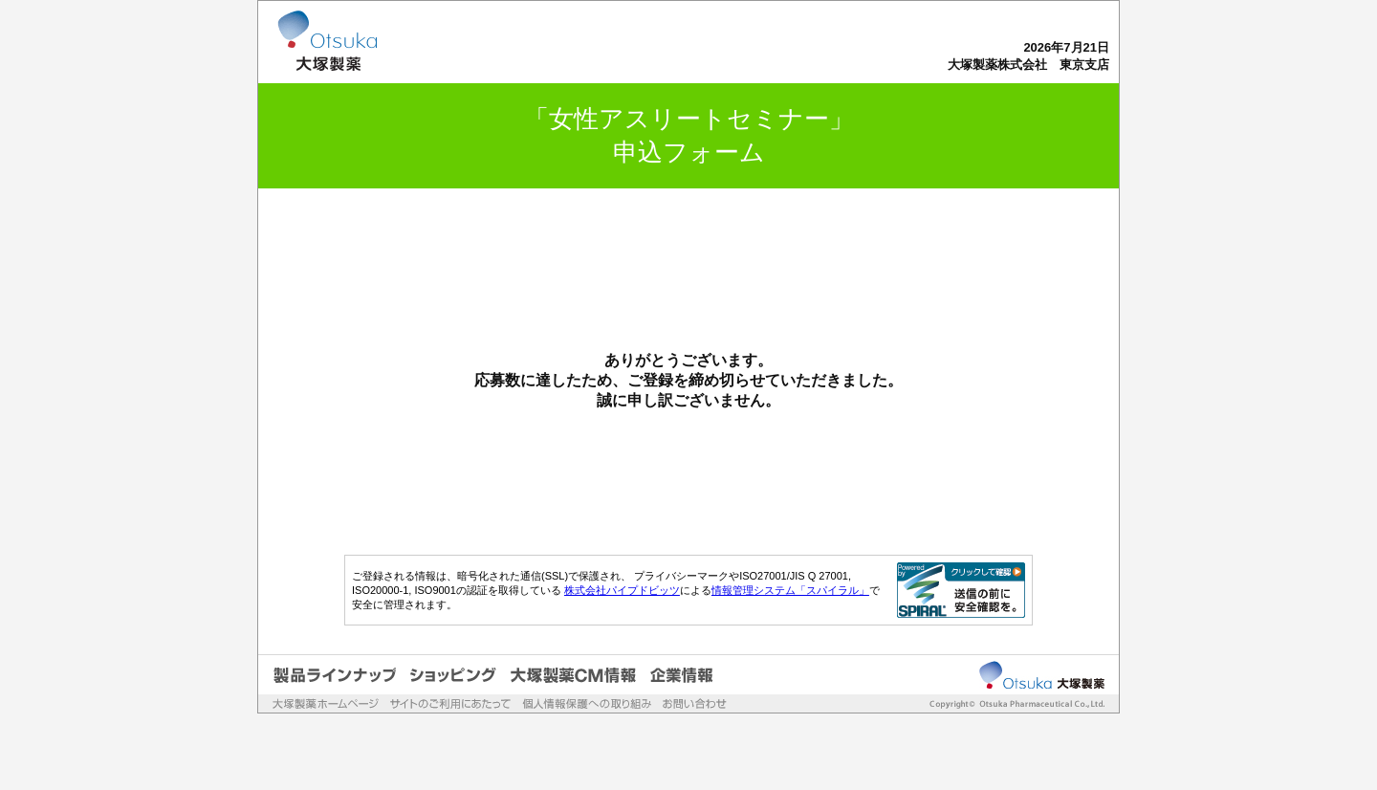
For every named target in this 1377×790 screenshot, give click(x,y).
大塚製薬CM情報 (573, 675)
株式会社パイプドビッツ (622, 590)
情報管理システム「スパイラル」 (790, 590)
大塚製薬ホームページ (326, 703)
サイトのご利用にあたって (450, 703)
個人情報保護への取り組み (586, 703)
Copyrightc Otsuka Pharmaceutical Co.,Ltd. (1006, 704)
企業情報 (681, 675)
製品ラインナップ (334, 675)
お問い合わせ (695, 703)
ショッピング (453, 675)
